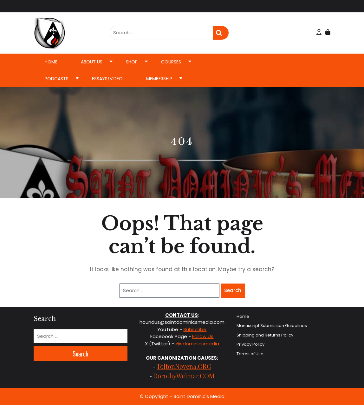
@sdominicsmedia (197, 343)
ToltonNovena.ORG (184, 366)
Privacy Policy (250, 344)
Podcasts (56, 78)
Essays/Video (107, 78)
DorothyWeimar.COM (183, 375)
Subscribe (194, 329)
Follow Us (202, 336)
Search (221, 33)
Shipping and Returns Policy (265, 335)
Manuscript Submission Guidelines (272, 326)
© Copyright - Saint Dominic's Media (182, 396)
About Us (91, 62)
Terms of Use (250, 354)
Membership (159, 78)
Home (51, 62)
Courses (171, 62)
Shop (132, 62)
